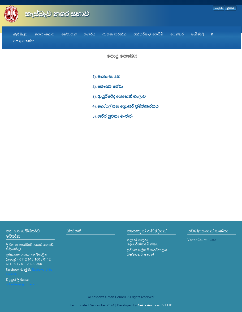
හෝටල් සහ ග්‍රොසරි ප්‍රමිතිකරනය (128, 106)
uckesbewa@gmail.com (22, 284)
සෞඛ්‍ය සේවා (110, 86)
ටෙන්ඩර (177, 34)
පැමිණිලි (197, 34)
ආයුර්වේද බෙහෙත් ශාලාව (121, 96)
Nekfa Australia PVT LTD (155, 305)
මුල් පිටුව (20, 34)
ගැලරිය (89, 34)
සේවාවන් (69, 34)
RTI (213, 34)
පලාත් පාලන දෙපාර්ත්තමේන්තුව (143, 241)
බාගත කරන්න (114, 34)
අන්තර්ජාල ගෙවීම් (148, 34)
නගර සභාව (44, 34)
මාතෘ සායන (108, 76)
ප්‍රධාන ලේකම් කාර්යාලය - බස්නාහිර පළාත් (148, 252)
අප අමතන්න (23, 41)
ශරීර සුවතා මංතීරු (115, 116)
